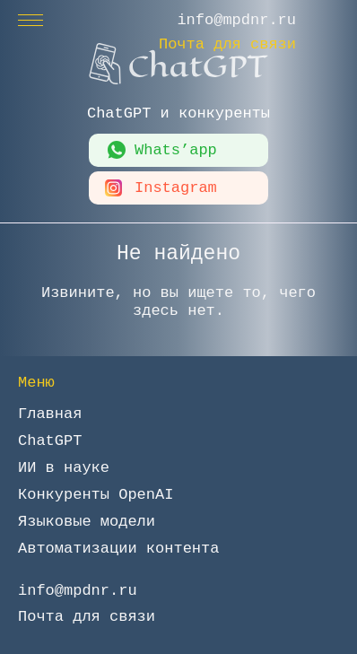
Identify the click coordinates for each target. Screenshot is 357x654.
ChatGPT (50, 440)
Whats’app (176, 150)
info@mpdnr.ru (236, 20)
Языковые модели (86, 521)
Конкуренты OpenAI (95, 494)
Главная (50, 414)
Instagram (176, 187)
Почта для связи (227, 44)
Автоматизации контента (118, 548)
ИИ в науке (63, 467)
